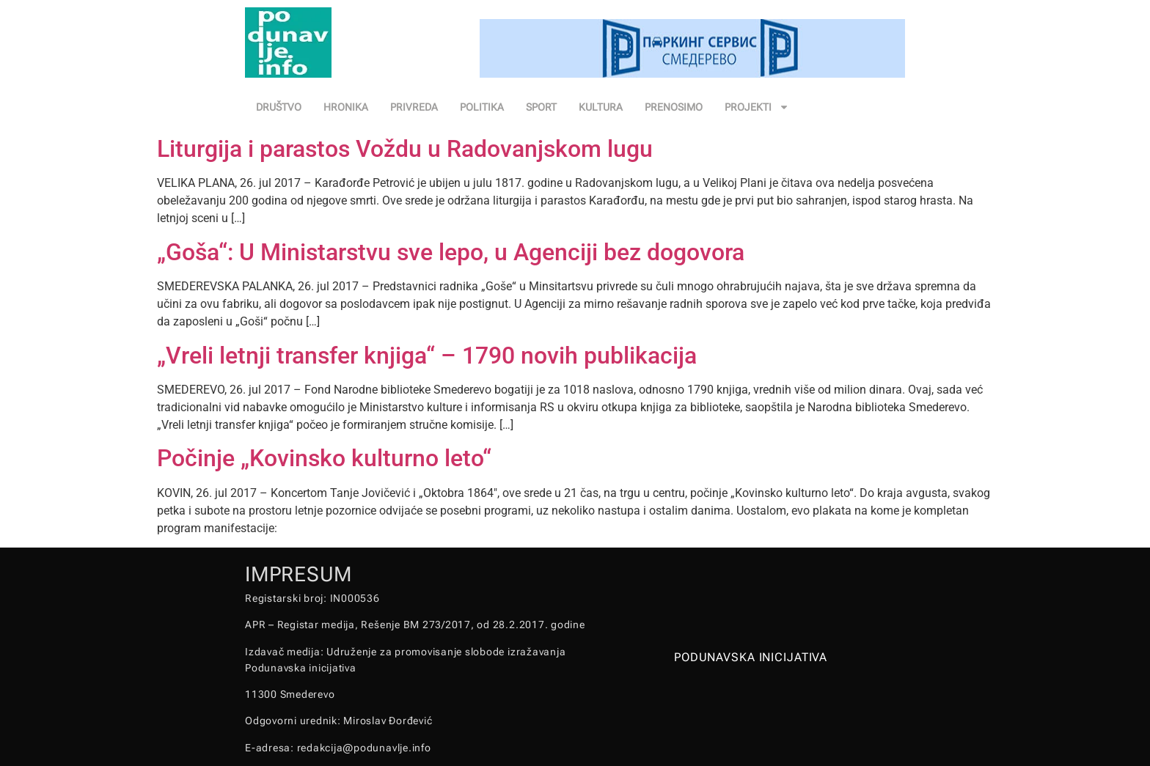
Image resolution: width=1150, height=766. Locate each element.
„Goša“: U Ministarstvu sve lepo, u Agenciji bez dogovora (450, 252)
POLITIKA (482, 107)
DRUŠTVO (278, 107)
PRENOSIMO (674, 107)
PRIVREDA (414, 107)
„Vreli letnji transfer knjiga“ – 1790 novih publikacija (427, 355)
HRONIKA (345, 107)
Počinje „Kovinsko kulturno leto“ (324, 458)
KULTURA (601, 107)
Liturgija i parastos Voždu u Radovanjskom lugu (405, 149)
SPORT (541, 107)
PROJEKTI (757, 107)
